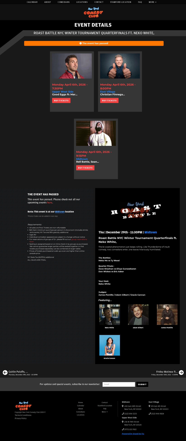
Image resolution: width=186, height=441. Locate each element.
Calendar (32, 2)
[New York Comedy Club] (93, 12)
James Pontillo (167, 328)
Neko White (109, 328)
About (47, 2)
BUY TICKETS (61, 100)
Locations (82, 2)
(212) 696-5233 (130, 414)
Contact (98, 2)
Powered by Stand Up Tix (133, 434)
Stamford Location (120, 2)
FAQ (140, 2)
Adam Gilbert (138, 328)
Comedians (64, 2)
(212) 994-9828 (157, 414)
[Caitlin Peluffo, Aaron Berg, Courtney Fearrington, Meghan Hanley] (20, 373)
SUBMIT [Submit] (142, 384)
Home (80, 402)
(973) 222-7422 (130, 429)
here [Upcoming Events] (49, 202)
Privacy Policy (20, 418)
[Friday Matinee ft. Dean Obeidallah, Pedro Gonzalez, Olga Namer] (167, 373)
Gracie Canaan (109, 358)
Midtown (60, 211)
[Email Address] (119, 384)
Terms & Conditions (23, 415)
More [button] (152, 2)
